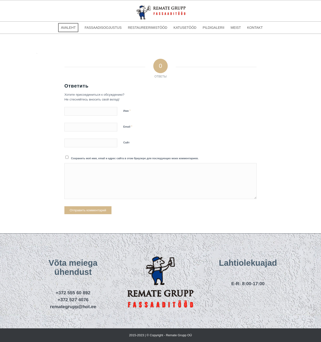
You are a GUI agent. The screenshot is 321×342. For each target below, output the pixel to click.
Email (127, 126)
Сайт (126, 142)
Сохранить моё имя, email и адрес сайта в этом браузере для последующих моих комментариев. (135, 158)
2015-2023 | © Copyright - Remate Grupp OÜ (160, 335)
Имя (127, 110)
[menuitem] (68, 28)
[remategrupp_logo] (160, 10)
